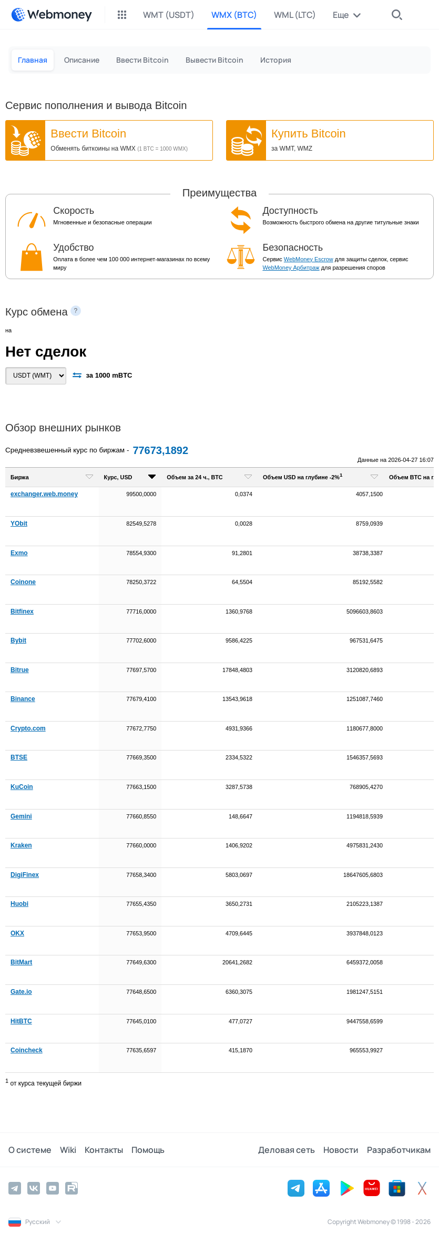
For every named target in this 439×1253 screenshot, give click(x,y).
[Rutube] (71, 1188)
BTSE (19, 757)
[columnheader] (52, 477)
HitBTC (21, 1021)
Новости (341, 1150)
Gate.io (21, 991)
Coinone (23, 582)
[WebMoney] (51, 14)
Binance (23, 699)
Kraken (21, 845)
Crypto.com (28, 728)
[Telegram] (14, 1188)
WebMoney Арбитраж (290, 267)
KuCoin (22, 787)
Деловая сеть (286, 1150)
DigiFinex (25, 875)
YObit (19, 523)
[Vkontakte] (33, 1188)
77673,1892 (160, 450)
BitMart (21, 962)
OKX (17, 933)
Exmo (19, 553)
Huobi (19, 903)
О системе (30, 1150)
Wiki (68, 1150)
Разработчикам (399, 1150)
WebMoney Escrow (308, 259)
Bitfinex (22, 611)
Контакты (104, 1150)
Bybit (18, 640)
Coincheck (27, 1050)
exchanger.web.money (44, 494)
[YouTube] (52, 1188)
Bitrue (20, 670)
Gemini (21, 816)
